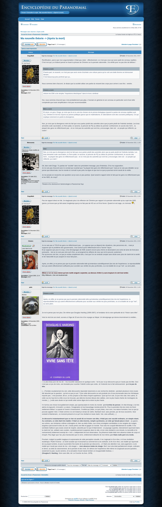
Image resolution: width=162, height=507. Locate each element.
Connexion (25, 24)
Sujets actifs (40, 31)
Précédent (135, 44)
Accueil (27, 19)
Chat (42, 19)
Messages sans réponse (28, 31)
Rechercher (137, 24)
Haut (22, 138)
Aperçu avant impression (29, 48)
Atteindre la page (127, 44)
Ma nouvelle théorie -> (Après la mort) (43, 38)
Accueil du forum (26, 34)
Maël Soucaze (90, 500)
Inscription (33, 24)
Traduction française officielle (76, 500)
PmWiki (137, 502)
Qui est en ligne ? (27, 479)
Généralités (44, 34)
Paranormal (36, 34)
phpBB (75, 498)
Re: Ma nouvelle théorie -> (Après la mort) (65, 56)
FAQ (32, 19)
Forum (24, 12)
